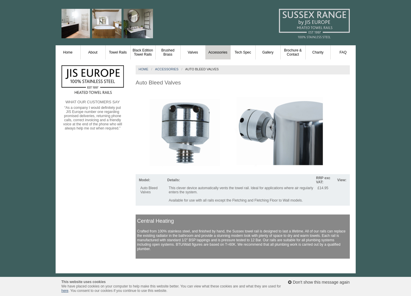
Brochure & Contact (293, 52)
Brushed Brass (167, 52)
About (92, 52)
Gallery (267, 52)
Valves (193, 52)
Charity (317, 52)
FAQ (343, 52)
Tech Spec (242, 52)
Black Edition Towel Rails (143, 52)
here (65, 291)
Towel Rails (118, 52)
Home (67, 52)
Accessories (217, 52)
